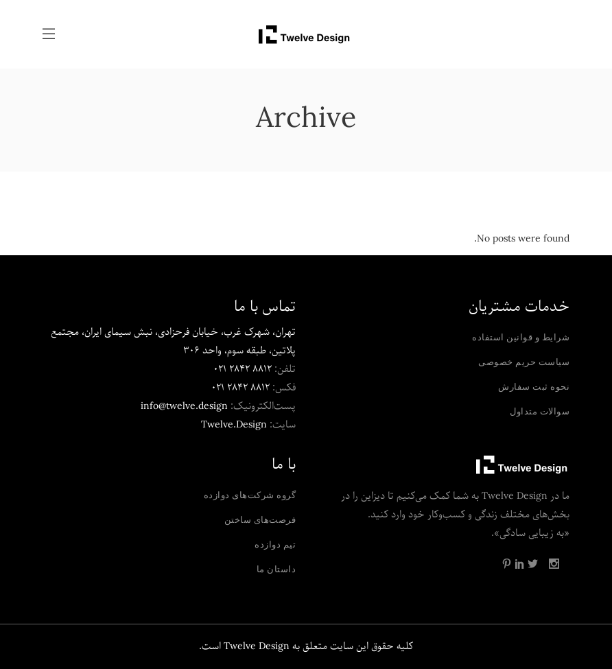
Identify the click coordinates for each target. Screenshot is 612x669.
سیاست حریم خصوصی (523, 361)
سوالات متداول (539, 411)
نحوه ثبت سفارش (533, 386)
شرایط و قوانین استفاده (520, 337)
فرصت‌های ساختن (260, 519)
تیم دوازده (275, 544)
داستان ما (276, 569)
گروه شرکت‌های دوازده (250, 495)
